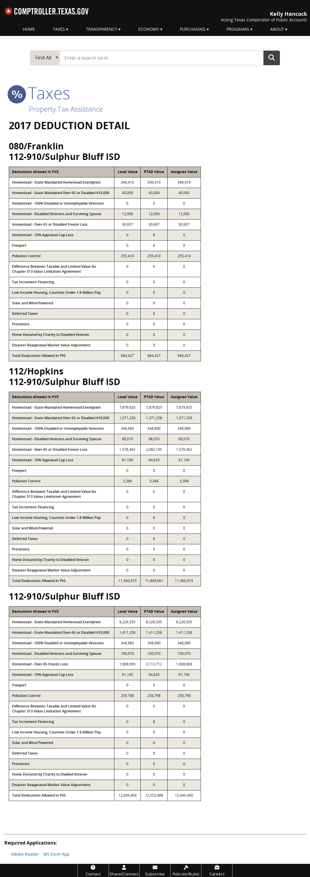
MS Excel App (56, 854)
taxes (39, 93)
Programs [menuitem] (238, 29)
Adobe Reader (25, 854)
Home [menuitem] (29, 29)
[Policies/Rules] (185, 870)
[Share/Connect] (124, 870)
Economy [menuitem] (148, 29)
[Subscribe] (155, 870)
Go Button (272, 58)
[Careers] (217, 870)
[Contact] (93, 870)
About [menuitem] (277, 29)
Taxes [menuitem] (59, 29)
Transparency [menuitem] (101, 29)
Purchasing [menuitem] (193, 29)
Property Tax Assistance (66, 109)
